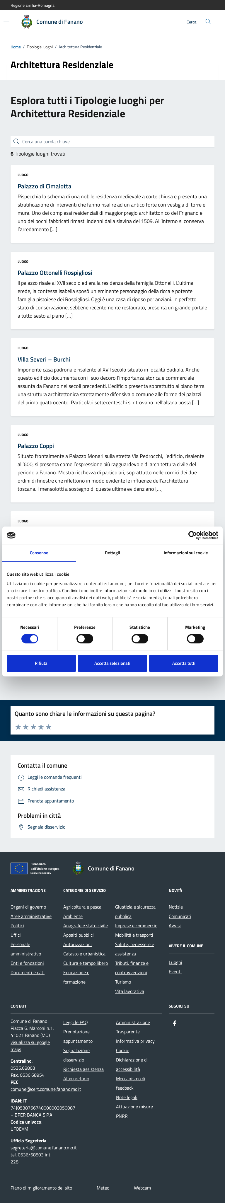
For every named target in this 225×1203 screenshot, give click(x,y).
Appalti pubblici (78, 934)
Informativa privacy (135, 1040)
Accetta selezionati (112, 663)
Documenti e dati (28, 972)
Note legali (126, 1097)
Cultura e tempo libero (85, 963)
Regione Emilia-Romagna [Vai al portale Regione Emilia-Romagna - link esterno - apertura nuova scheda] (32, 5)
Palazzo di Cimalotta (44, 186)
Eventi (175, 971)
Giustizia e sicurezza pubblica (135, 911)
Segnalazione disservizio (76, 1055)
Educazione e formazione (76, 977)
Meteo (103, 1187)
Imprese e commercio (136, 925)
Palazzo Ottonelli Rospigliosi (55, 273)
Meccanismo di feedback (130, 1083)
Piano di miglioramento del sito (41, 1187)
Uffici (16, 934)
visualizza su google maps (30, 1046)
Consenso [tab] (39, 552)
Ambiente (73, 916)
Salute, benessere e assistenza (134, 949)
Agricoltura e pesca (82, 906)
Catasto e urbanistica (84, 953)
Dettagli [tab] (112, 552)
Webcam (142, 1187)
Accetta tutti (183, 663)
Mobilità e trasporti (134, 934)
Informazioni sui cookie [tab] (186, 552)
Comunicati (180, 916)
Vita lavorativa (129, 991)
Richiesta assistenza (83, 1069)
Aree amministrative (31, 916)
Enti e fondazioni (27, 963)
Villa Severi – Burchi (44, 359)
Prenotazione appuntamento (78, 1036)
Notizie (176, 906)
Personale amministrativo (26, 949)
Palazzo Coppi (36, 446)
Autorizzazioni (77, 944)
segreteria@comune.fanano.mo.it (44, 1147)
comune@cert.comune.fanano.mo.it (46, 1089)
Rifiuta (41, 663)
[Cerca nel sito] (208, 22)
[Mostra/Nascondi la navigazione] (6, 21)
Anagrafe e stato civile (85, 925)
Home (16, 47)
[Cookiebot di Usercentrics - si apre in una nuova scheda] (192, 535)
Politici (17, 925)
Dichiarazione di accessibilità (132, 1064)
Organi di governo (28, 906)
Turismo (123, 981)
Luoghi (175, 962)
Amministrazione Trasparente (133, 1027)
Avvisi (175, 925)
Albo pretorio (76, 1078)
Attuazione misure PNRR (134, 1111)
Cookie (122, 1050)
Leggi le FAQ (75, 1022)
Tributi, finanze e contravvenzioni (132, 968)
